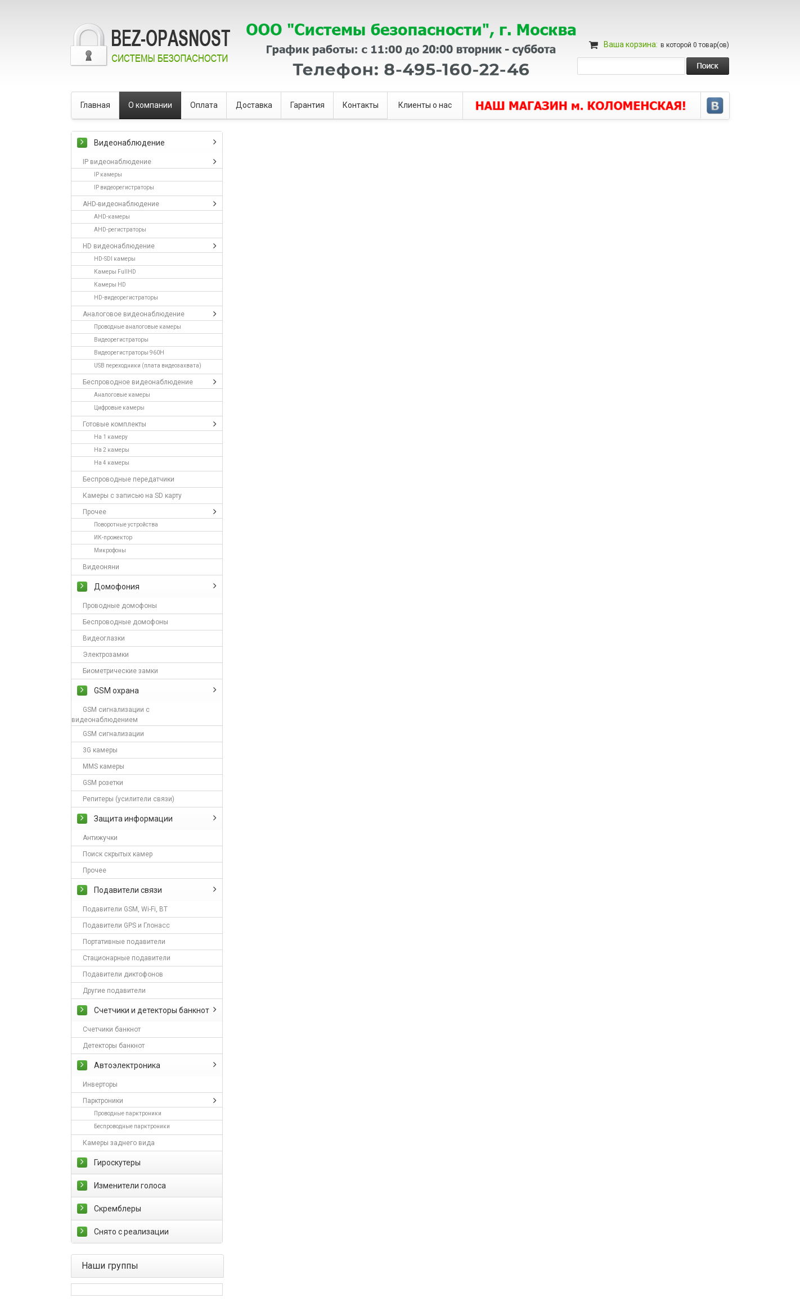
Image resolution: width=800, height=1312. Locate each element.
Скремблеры (117, 1208)
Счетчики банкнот (112, 1029)
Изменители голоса (130, 1185)
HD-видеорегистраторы (126, 297)
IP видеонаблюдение (117, 162)
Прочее (94, 512)
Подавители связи (128, 890)
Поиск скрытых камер (117, 854)
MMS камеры (103, 766)
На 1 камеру (111, 437)
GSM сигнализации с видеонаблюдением (110, 715)
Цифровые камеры (119, 408)
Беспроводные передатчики (128, 479)
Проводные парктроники (127, 1113)
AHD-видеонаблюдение (121, 204)
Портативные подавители (124, 942)
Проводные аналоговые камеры (137, 327)
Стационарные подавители (126, 958)
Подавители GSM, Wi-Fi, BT (125, 909)
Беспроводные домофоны (125, 622)
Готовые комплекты (114, 424)
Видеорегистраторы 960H (129, 352)
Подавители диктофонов (123, 974)
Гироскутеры (117, 1162)
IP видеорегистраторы (124, 187)
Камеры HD (110, 285)
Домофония (117, 586)
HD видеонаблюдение (119, 246)
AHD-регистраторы (120, 229)
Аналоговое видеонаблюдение (134, 314)
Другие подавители (114, 991)
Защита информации (133, 818)
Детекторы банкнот (114, 1046)
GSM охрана (116, 690)
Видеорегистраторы (121, 340)
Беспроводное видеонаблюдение (138, 382)
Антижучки (100, 838)
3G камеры (100, 750)
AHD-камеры (112, 217)
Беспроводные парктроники (132, 1126)
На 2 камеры (111, 450)
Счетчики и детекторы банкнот (151, 1010)
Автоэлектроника (127, 1065)
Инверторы (100, 1084)
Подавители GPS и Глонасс (126, 925)
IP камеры (108, 174)
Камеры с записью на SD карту (132, 496)
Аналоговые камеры (122, 395)
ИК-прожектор (113, 537)
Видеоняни (101, 567)
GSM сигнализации (113, 734)
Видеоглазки (104, 638)
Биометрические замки (120, 671)
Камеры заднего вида (119, 1143)
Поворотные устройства (126, 524)
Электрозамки (106, 655)
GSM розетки (103, 783)
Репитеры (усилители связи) (128, 799)
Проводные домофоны (120, 606)
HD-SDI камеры (115, 259)
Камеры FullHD (115, 272)
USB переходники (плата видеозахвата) (147, 365)
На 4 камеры (111, 463)
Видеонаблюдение (129, 142)
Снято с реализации (131, 1231)
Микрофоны (110, 550)
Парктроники (103, 1101)
